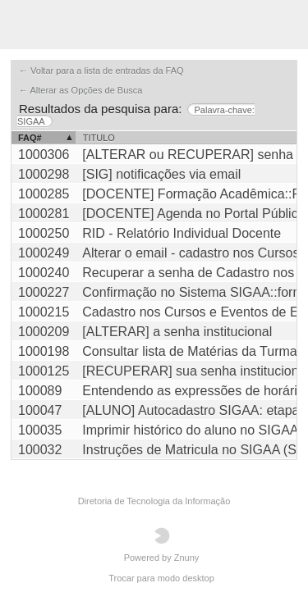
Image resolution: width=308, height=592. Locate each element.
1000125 (43, 371)
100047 (40, 410)
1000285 (43, 194)
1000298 (43, 174)
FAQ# (30, 138)
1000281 (43, 214)
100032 (40, 450)
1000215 (43, 312)
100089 (40, 391)
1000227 (43, 292)
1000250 (43, 233)
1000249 (43, 253)
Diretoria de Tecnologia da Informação (154, 501)
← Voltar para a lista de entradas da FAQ (101, 70)
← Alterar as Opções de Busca (80, 90)
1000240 (43, 273)
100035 (40, 430)
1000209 (43, 332)
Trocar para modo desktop (161, 578)
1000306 (43, 155)
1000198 (43, 351)
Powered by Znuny (162, 544)
